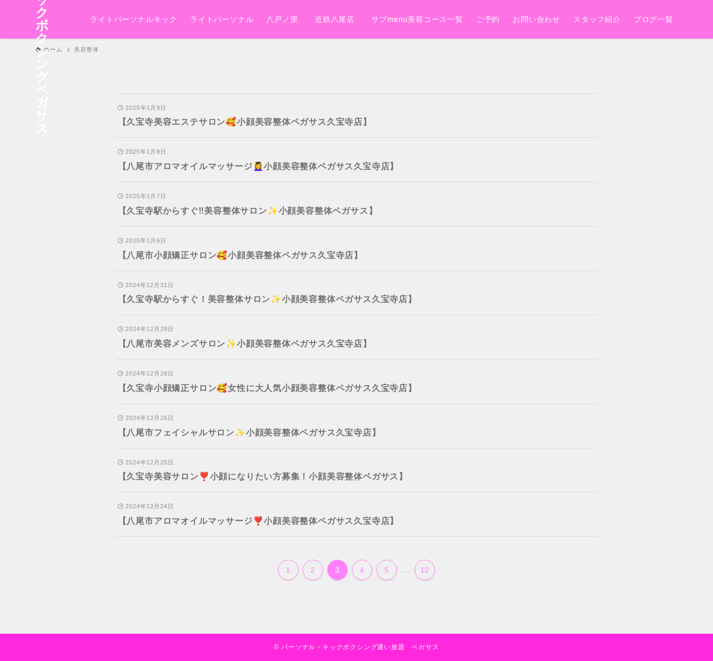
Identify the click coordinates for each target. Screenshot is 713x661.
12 (425, 570)
